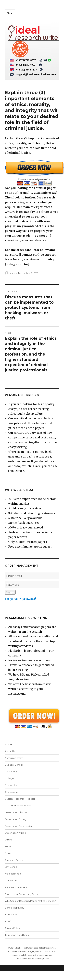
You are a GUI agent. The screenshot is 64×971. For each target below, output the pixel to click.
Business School (14, 764)
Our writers (11, 880)
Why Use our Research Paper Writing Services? (31, 901)
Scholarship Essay (14, 907)
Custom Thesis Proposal (18, 805)
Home (8, 744)
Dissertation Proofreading (19, 826)
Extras (8, 853)
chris (12, 273)
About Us (10, 751)
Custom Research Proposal (20, 798)
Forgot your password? (20, 598)
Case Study (11, 771)
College (9, 778)
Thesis (8, 921)
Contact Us (11, 785)
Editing (8, 839)
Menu (10, 13)
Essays (8, 846)
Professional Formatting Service (22, 894)
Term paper (11, 914)
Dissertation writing (15, 832)
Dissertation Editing (15, 819)
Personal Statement (16, 887)
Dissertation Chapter (16, 812)
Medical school (13, 873)
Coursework (11, 792)
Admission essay (14, 758)
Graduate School (14, 860)
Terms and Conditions (17, 935)
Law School (11, 866)
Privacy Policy (12, 928)
